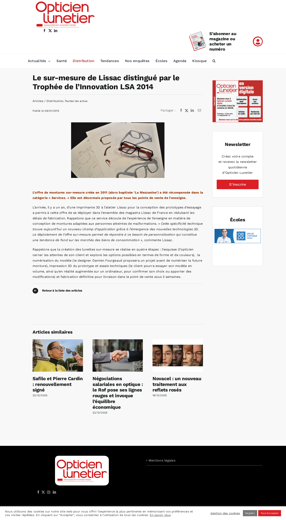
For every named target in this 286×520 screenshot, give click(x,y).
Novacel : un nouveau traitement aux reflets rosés (177, 384)
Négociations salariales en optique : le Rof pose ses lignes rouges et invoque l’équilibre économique (118, 393)
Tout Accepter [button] (270, 513)
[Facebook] (181, 110)
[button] (214, 61)
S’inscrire (237, 184)
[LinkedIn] (192, 110)
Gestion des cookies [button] (225, 513)
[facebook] (44, 30)
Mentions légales (162, 460)
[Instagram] (48, 492)
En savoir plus (160, 515)
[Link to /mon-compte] (258, 41)
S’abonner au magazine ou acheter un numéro (222, 41)
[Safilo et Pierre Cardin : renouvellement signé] (58, 341)
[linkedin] (55, 30)
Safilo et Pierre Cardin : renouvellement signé (58, 384)
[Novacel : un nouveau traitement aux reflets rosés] (178, 341)
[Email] (199, 110)
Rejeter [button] (250, 513)
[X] (187, 110)
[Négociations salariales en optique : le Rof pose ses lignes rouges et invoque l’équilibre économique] (118, 341)
